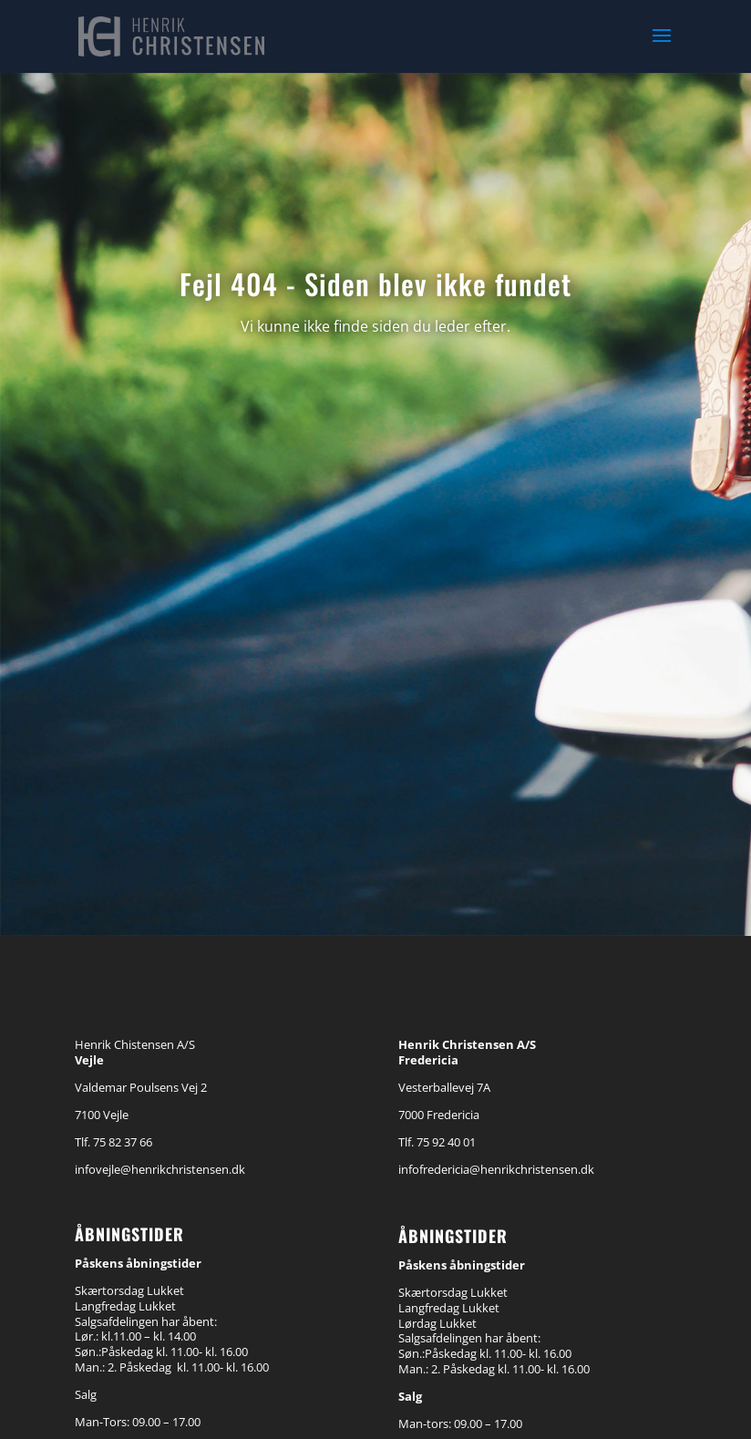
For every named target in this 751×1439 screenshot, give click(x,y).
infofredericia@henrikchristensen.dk (496, 1169)
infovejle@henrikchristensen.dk (160, 1169)
